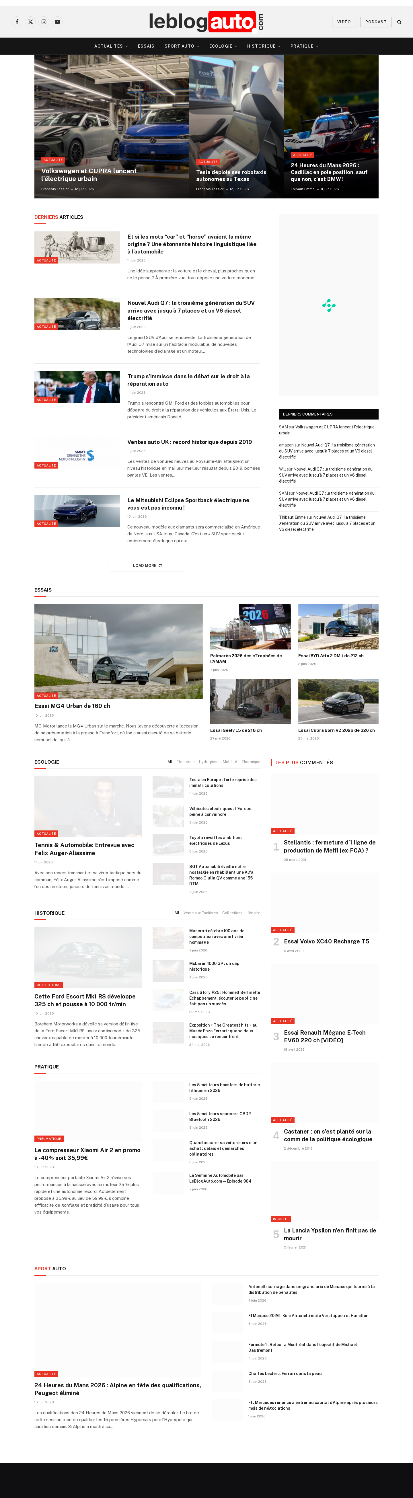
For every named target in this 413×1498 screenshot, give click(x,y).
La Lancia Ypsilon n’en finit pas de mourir (330, 1269)
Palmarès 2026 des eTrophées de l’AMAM (246, 693)
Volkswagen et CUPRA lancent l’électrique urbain (94, 174)
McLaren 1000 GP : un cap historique (214, 1001)
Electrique (186, 797)
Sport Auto (179, 46)
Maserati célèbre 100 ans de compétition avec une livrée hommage (216, 971)
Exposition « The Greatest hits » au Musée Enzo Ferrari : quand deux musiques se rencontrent (223, 1066)
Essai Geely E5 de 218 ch (236, 764)
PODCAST (376, 22)
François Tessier (55, 189)
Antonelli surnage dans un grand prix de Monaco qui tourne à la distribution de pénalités (311, 1324)
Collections (232, 948)
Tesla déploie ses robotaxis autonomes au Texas (234, 175)
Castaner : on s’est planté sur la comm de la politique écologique (328, 1170)
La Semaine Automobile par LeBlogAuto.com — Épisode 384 (220, 1213)
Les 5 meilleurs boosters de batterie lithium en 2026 (224, 1122)
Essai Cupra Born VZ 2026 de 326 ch (336, 764)
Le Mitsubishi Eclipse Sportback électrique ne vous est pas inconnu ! (193, 533)
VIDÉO (344, 22)
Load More (147, 600)
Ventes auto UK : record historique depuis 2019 (187, 460)
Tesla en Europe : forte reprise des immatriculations (223, 817)
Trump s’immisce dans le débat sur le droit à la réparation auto (190, 388)
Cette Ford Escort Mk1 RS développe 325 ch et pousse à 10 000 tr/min (85, 1035)
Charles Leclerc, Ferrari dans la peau (285, 1408)
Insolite (281, 1254)
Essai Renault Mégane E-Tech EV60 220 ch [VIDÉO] (325, 1071)
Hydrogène (209, 797)
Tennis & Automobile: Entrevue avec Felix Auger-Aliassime (84, 884)
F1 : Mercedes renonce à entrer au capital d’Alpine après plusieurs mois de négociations (313, 1440)
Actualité (53, 158)
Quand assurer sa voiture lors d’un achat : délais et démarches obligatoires (223, 1183)
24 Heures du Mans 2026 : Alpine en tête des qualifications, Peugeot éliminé (117, 1424)
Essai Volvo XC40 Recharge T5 (326, 976)
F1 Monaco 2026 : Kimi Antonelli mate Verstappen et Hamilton (308, 1350)
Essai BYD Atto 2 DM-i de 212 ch (331, 690)
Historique (261, 46)
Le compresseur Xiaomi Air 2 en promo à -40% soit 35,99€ (87, 1189)
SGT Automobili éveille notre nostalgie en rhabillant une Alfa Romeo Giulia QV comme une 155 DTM (221, 910)
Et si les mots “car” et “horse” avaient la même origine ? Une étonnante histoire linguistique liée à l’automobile (185, 245)
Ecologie (220, 46)
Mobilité (230, 797)
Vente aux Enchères (201, 948)
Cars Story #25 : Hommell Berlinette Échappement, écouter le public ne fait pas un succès (224, 1033)
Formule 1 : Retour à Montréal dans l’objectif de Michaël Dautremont (302, 1382)
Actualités (108, 46)
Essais (146, 46)
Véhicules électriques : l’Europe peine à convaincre (220, 846)
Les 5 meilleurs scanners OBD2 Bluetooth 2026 (220, 1151)
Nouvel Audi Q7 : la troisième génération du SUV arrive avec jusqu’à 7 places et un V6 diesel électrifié (189, 317)
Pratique (302, 46)
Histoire (253, 948)
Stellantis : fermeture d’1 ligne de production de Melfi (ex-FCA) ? (330, 881)
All (169, 797)
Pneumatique (49, 1173)
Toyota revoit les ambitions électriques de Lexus (216, 875)
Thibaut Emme (303, 189)
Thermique (250, 797)
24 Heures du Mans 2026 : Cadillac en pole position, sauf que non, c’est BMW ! (328, 171)
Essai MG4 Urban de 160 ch (72, 741)
